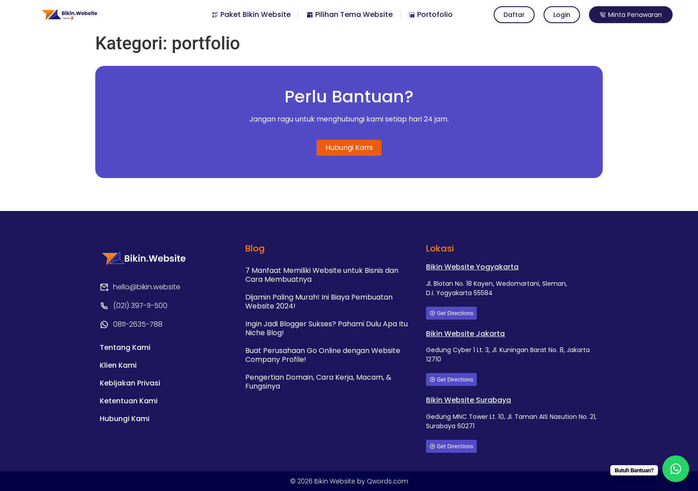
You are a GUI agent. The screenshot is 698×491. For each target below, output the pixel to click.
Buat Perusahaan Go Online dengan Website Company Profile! (322, 355)
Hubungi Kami (125, 419)
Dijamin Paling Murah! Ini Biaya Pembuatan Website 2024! (319, 301)
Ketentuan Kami (129, 401)
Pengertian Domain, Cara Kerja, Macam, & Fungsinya (318, 381)
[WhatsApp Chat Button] (675, 468)
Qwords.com (387, 481)
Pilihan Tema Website (349, 14)
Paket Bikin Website (251, 14)
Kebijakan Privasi (130, 383)
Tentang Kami (125, 347)
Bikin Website (335, 481)
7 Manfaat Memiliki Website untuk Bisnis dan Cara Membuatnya (321, 274)
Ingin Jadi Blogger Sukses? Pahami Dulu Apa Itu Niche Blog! (326, 328)
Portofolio (430, 14)
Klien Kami (118, 365)
